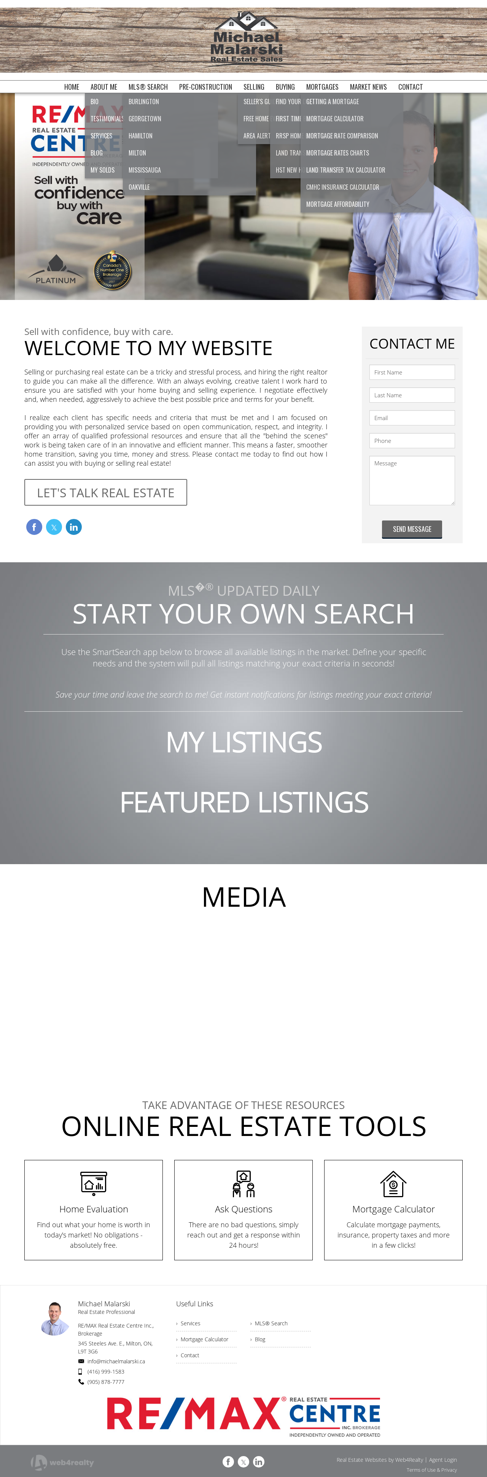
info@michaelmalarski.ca (116, 1361)
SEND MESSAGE (412, 529)
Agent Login (443, 1459)
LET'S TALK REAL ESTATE (106, 492)
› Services (188, 1323)
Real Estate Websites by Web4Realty (380, 1459)
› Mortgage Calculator (202, 1339)
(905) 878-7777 (106, 1381)
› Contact (187, 1355)
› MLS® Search (269, 1323)
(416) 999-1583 (106, 1371)
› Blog (257, 1339)
